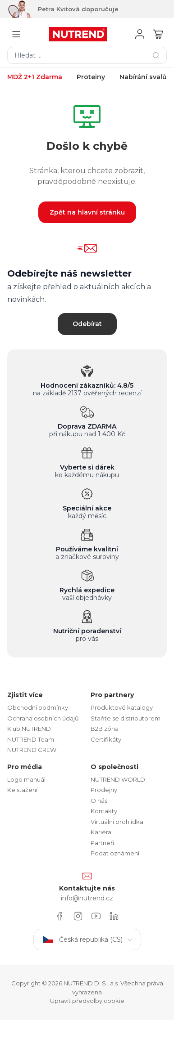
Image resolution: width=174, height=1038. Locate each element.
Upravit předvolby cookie (87, 1000)
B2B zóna (105, 728)
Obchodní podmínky (37, 707)
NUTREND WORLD (118, 779)
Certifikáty (106, 739)
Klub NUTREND (29, 728)
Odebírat (87, 324)
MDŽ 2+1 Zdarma (34, 77)
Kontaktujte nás (87, 888)
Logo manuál (26, 779)
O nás (99, 800)
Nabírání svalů (143, 77)
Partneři (102, 842)
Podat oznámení (115, 853)
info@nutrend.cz (87, 898)
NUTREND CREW (31, 749)
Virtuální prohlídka (117, 821)
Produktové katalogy (122, 707)
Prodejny (104, 789)
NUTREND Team (30, 739)
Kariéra (101, 832)
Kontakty (104, 810)
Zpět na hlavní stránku (87, 212)
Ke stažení (22, 789)
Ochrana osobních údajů (43, 718)
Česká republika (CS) (87, 939)
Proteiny (91, 77)
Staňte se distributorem (125, 718)
